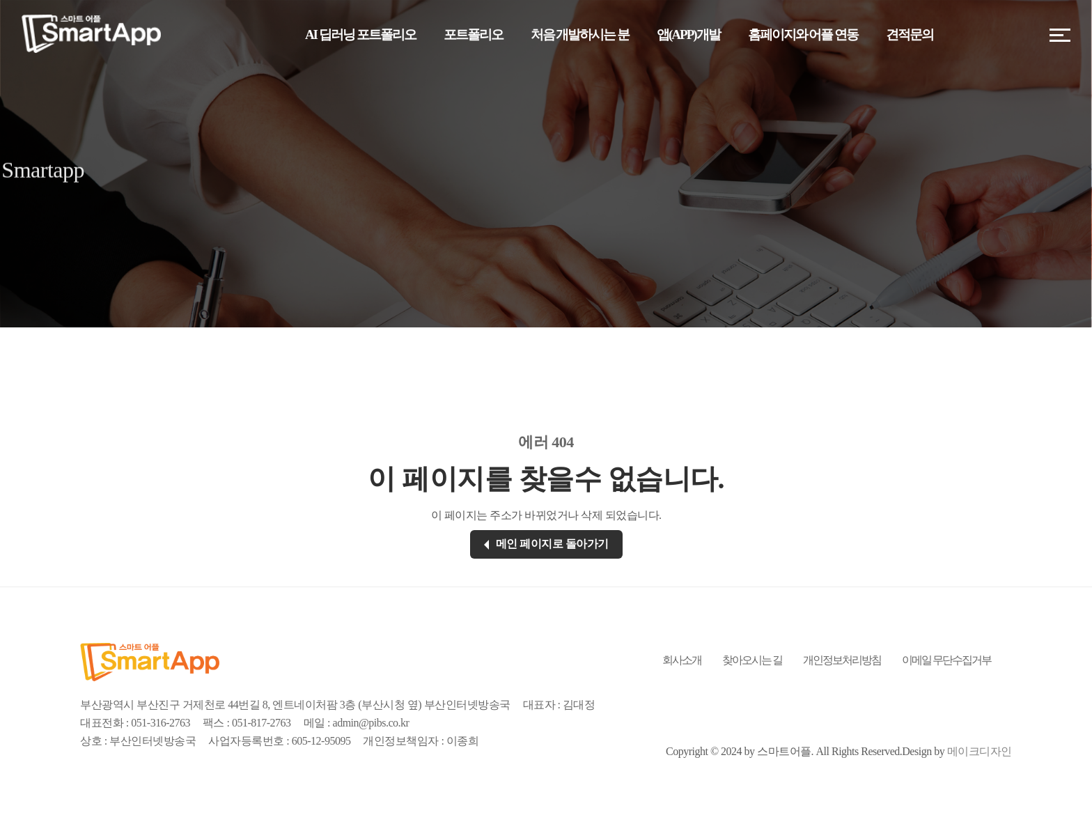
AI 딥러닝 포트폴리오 (360, 34)
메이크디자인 (979, 751)
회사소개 (681, 660)
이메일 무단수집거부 (946, 660)
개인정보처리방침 (842, 660)
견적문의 (909, 34)
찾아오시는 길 (752, 660)
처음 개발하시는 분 (580, 34)
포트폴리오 (473, 34)
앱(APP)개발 (688, 34)
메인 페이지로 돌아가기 (546, 544)
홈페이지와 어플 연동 (803, 34)
